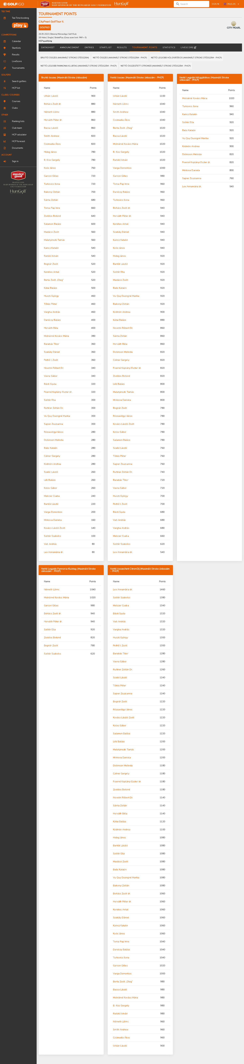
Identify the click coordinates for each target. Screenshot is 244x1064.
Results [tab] (122, 47)
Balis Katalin (50, 448)
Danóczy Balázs (52, 320)
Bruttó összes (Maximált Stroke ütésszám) (64, 78)
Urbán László (51, 96)
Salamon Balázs (52, 224)
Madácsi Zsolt (51, 232)
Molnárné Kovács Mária (56, 336)
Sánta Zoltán (51, 200)
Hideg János (50, 152)
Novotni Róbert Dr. (54, 368)
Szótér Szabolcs (52, 536)
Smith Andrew (51, 136)
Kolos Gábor (50, 488)
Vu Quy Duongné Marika (57, 416)
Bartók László (51, 504)
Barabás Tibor (51, 344)
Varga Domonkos (53, 512)
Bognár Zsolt (51, 264)
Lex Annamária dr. (53, 552)
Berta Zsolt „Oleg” (54, 280)
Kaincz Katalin (51, 248)
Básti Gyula (50, 384)
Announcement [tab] (69, 47)
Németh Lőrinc (51, 112)
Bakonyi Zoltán (52, 192)
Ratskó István (51, 256)
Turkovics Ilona (52, 184)
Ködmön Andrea (52, 464)
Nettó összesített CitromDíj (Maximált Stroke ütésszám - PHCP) (139, 570)
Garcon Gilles (51, 176)
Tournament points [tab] (144, 47)
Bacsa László (51, 128)
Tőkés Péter (50, 304)
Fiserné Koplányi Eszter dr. (58, 392)
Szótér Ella (50, 400)
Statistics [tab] (169, 47)
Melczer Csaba (52, 496)
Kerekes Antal (51, 272)
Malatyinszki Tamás (54, 240)
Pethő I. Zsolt (51, 360)
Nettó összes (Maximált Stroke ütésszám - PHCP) (137, 78)
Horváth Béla (51, 328)
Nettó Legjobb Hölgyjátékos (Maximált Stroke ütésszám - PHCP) (204, 79)
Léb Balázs (50, 480)
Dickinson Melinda (53, 440)
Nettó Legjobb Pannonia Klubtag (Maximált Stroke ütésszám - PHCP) (68, 570)
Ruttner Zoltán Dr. (53, 408)
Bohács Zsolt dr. (52, 104)
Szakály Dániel (52, 352)
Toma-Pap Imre (52, 208)
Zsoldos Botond (52, 216)
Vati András (50, 544)
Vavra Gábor (50, 376)
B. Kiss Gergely (52, 160)
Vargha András (52, 312)
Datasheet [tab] (48, 47)
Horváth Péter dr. (53, 120)
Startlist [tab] (106, 47)
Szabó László (51, 472)
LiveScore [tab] (188, 47)
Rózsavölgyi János (53, 432)
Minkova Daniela (53, 520)
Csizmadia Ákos (52, 144)
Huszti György (51, 296)
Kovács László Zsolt (54, 528)
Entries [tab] (89, 47)
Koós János (50, 168)
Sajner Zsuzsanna (53, 424)
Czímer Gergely (52, 456)
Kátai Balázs (50, 288)
